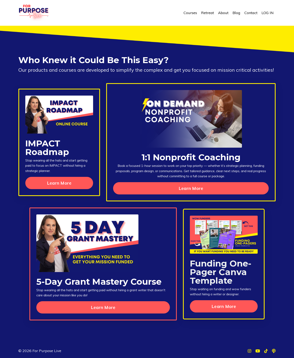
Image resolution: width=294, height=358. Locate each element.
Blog (236, 12)
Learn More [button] (59, 183)
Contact (250, 12)
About (223, 12)
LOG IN (268, 12)
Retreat (207, 12)
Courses (190, 12)
